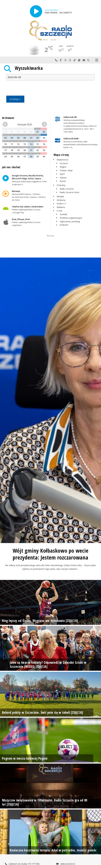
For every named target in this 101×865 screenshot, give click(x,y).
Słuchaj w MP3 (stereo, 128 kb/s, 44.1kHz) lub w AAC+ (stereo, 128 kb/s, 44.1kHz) (29, 195)
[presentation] (28, 88)
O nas (59, 210)
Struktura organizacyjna (71, 217)
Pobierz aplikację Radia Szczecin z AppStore (26, 222)
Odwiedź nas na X (65, 60)
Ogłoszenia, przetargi (70, 221)
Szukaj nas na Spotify (79, 60)
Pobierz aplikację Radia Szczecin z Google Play (27, 209)
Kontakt (63, 214)
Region (63, 166)
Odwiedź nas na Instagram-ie (70, 60)
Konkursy (61, 200)
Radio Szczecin (67, 188)
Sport (62, 174)
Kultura (63, 177)
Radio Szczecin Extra (69, 192)
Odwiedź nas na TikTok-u (74, 60)
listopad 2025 (24, 124)
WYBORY (64, 225)
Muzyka (60, 196)
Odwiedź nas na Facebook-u (61, 60)
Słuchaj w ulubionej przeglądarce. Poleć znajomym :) (29, 180)
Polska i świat (66, 170)
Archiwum (8, 118)
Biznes (63, 181)
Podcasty (61, 185)
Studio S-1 (61, 203)
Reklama (61, 207)
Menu (96, 60)
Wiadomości (62, 159)
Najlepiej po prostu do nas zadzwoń (56, 60)
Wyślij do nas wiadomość (83, 60)
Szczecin (64, 163)
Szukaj (88, 60)
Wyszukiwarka (29, 68)
